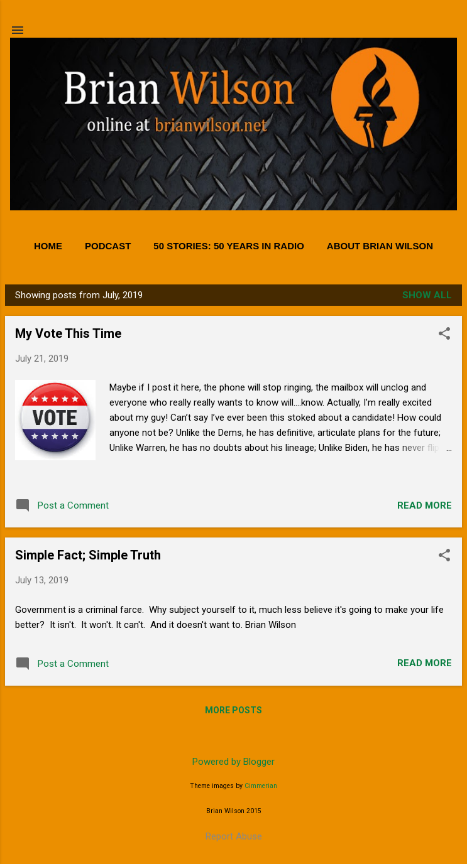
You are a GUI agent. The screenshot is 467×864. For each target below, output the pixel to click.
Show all (427, 295)
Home (48, 245)
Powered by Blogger (233, 761)
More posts (233, 710)
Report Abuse (234, 836)
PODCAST (108, 245)
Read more (424, 505)
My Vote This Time (68, 333)
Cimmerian (260, 786)
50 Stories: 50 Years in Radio (228, 245)
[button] (444, 334)
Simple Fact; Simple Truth (88, 555)
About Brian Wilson (380, 245)
